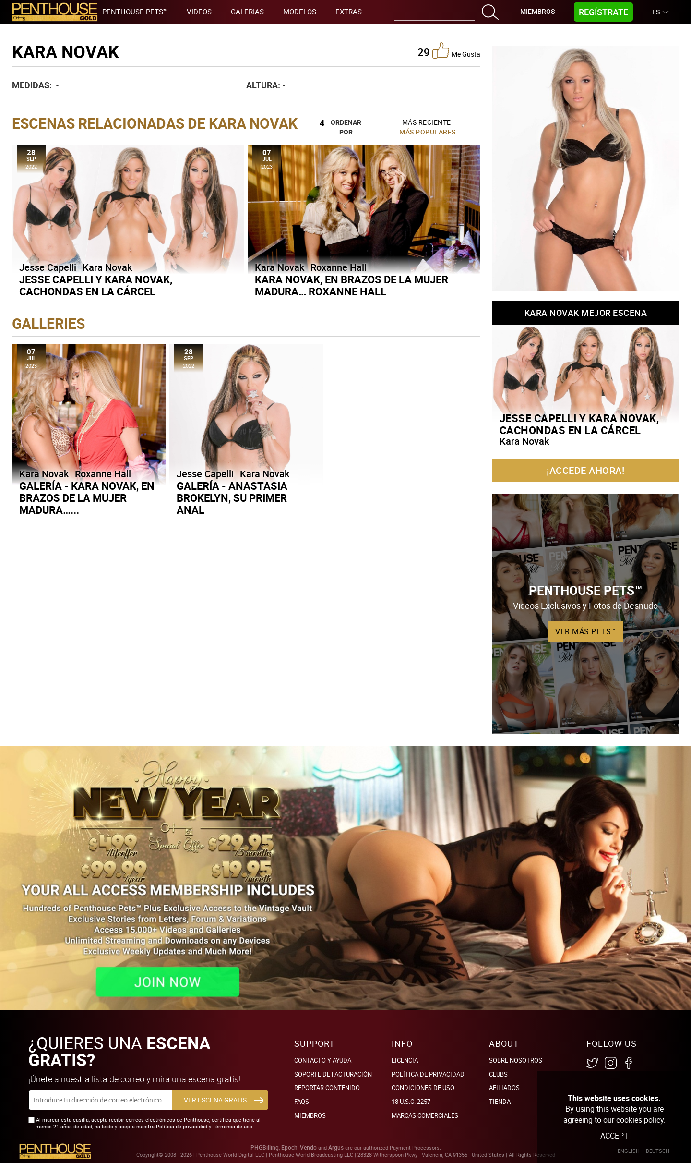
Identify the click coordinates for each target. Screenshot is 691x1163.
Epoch (289, 1147)
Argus (336, 1147)
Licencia (405, 1060)
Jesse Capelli (47, 267)
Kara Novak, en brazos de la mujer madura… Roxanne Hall (351, 285)
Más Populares (427, 131)
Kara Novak (107, 267)
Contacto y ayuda (322, 1060)
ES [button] (657, 11)
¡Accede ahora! (585, 470)
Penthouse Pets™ (134, 11)
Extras (348, 11)
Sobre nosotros (515, 1060)
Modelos (299, 11)
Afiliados (504, 1087)
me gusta (456, 50)
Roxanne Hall (338, 267)
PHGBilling (264, 1147)
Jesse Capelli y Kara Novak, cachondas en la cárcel (95, 285)
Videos (199, 11)
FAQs (301, 1101)
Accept (614, 1135)
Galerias (247, 11)
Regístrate (603, 12)
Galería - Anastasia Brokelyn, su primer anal (232, 498)
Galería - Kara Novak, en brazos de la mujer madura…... (87, 498)
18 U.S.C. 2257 (411, 1101)
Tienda (500, 1101)
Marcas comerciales (425, 1115)
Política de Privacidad (428, 1074)
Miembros (537, 11)
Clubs (498, 1074)
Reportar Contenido (327, 1087)
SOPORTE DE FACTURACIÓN (333, 1074)
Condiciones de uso (423, 1087)
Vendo (308, 1147)
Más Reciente (426, 122)
